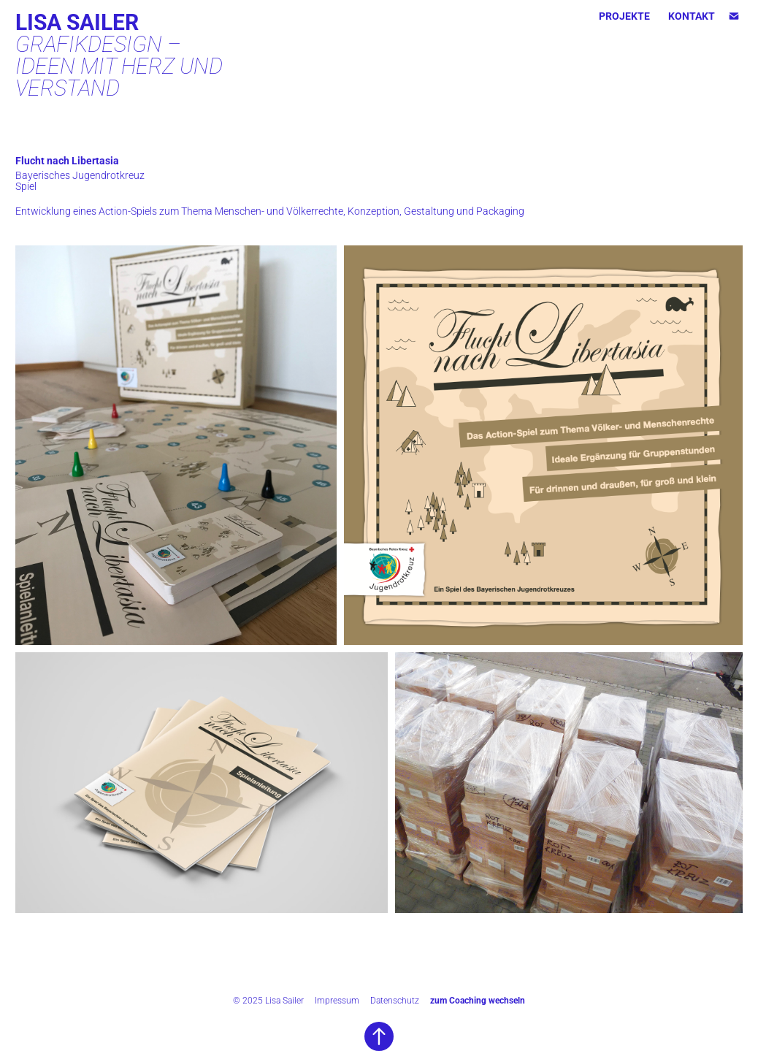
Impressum (337, 1000)
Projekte (624, 16)
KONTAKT (691, 16)
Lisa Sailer (77, 21)
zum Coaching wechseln (477, 1000)
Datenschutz (394, 1000)
